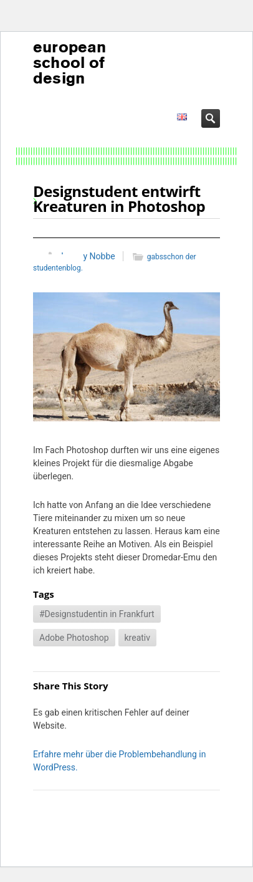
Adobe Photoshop (74, 638)
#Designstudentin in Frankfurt (97, 614)
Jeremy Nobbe (87, 256)
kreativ (138, 638)
